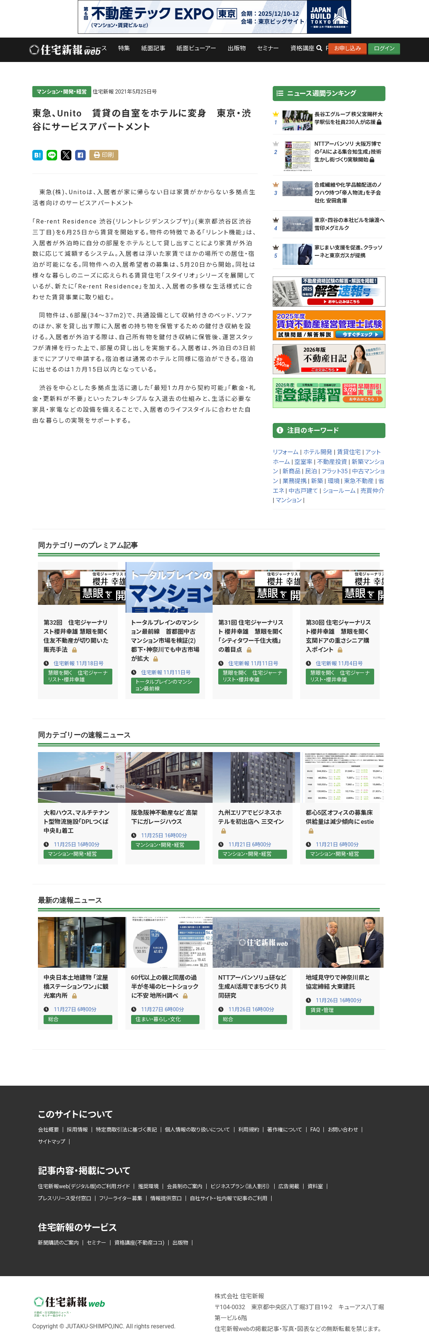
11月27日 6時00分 (75, 1009)
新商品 (291, 471)
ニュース (96, 48)
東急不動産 (359, 481)
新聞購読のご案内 (58, 1242)
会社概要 (48, 1129)
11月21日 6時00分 (250, 844)
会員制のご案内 (184, 1186)
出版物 (237, 48)
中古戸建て (303, 490)
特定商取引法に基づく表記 (126, 1129)
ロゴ (64, 49)
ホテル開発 (317, 452)
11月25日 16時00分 (77, 844)
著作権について (284, 1129)
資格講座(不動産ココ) (139, 1242)
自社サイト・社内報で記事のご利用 (228, 1198)
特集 (124, 48)
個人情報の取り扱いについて (197, 1129)
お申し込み (347, 48)
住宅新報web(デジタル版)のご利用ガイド (84, 1186)
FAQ (315, 1129)
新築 (317, 481)
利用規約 (248, 1129)
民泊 (311, 471)
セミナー (268, 48)
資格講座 (302, 48)
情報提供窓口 (166, 1198)
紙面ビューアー (196, 48)
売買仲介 (372, 490)
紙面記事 (153, 48)
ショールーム (339, 490)
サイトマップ (51, 1141)
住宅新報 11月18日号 (79, 663)
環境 (334, 481)
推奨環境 (148, 1186)
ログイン (384, 48)
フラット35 (335, 471)
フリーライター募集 (120, 1198)
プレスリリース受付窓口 (64, 1198)
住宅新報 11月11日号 (166, 672)
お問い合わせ (343, 1129)
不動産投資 (332, 461)
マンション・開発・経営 (62, 92)
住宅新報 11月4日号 (339, 663)
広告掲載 (288, 1186)
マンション (289, 500)
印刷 (108, 155)
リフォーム (286, 452)
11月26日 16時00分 (251, 1009)
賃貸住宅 (349, 452)
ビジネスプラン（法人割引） (240, 1186)
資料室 (315, 1186)
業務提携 (294, 481)
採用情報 (77, 1129)
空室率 (304, 461)
